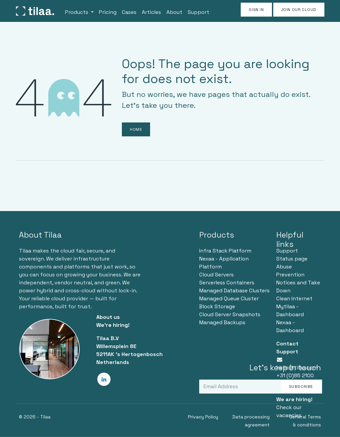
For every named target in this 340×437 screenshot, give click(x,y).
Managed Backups (222, 322)
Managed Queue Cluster (229, 298)
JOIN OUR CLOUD (298, 9)
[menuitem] (79, 11)
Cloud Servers (216, 274)
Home (136, 129)
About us (108, 317)
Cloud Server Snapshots (229, 314)
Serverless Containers (226, 282)
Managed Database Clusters (234, 290)
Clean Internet (294, 298)
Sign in (256, 9)
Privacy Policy (203, 417)
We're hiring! (112, 325)
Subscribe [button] (301, 386)
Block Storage (217, 306)
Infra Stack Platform (225, 250)
